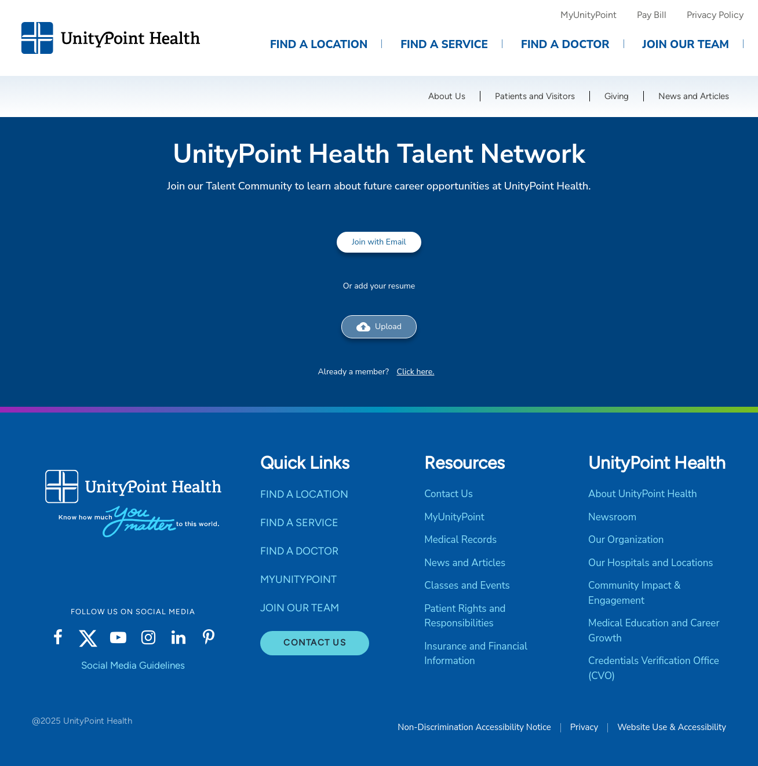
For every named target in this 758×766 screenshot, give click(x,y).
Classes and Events (467, 585)
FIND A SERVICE (299, 522)
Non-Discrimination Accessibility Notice (474, 727)
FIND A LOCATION (304, 494)
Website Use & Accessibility (671, 727)
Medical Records (460, 539)
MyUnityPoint (588, 14)
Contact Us (314, 642)
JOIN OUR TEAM (299, 607)
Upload (379, 327)
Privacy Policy (715, 14)
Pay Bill (651, 14)
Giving (616, 96)
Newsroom (612, 517)
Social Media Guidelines (133, 665)
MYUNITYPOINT (298, 579)
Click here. (416, 371)
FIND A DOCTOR (299, 551)
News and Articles (693, 96)
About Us (446, 96)
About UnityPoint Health (642, 494)
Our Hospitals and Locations (650, 563)
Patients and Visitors (535, 96)
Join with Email (379, 241)
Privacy (584, 727)
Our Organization (626, 539)
